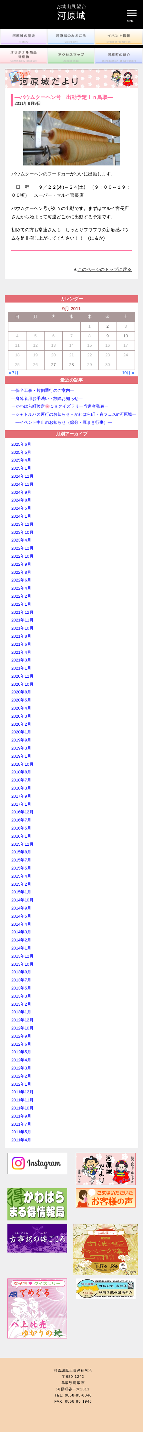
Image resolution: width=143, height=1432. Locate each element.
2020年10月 (22, 684)
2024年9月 (21, 492)
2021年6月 (21, 644)
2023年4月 (21, 540)
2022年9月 (21, 564)
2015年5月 (21, 868)
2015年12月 (22, 844)
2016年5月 (21, 828)
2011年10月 (22, 1108)
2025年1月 (21, 468)
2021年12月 (22, 612)
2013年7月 (21, 980)
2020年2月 (21, 724)
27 (53, 364)
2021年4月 (21, 652)
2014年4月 (21, 924)
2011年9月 (21, 1116)
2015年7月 (21, 860)
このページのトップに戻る (104, 269)
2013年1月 (21, 1011)
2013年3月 (21, 996)
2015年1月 (21, 892)
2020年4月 (21, 708)
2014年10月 (22, 900)
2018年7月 (21, 780)
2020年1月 (21, 732)
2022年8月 (21, 572)
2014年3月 (21, 932)
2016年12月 (22, 812)
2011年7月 (21, 1124)
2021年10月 (22, 628)
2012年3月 (21, 1068)
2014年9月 (21, 908)
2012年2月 (21, 1076)
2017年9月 (21, 796)
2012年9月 (21, 1036)
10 (125, 335)
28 (71, 364)
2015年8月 (21, 852)
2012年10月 (22, 1028)
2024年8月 (21, 500)
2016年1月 (21, 836)
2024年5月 (21, 508)
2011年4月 (21, 1140)
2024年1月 (21, 516)
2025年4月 (21, 460)
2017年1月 (21, 804)
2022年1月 (21, 604)
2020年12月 (22, 676)
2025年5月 (21, 452)
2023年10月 (22, 532)
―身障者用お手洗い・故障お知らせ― (47, 398)
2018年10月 (22, 764)
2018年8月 (21, 772)
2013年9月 (21, 972)
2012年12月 (22, 1020)
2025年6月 (21, 444)
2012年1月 (21, 1084)
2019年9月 (21, 740)
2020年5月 (21, 700)
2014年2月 (21, 940)
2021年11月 (22, 620)
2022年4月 (21, 588)
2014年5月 (21, 916)
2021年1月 (21, 668)
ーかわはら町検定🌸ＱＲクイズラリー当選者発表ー (59, 406)
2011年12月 (22, 1091)
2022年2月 (21, 596)
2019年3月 (21, 748)
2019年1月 (21, 756)
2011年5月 (21, 1131)
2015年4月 (21, 876)
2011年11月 (22, 1100)
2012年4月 (21, 1060)
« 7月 (14, 372)
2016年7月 (21, 820)
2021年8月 (21, 636)
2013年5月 (21, 988)
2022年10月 (22, 556)
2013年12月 (22, 956)
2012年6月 (21, 1044)
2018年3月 (21, 788)
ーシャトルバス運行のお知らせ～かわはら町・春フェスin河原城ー (73, 414)
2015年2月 (21, 884)
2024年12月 (22, 476)
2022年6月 (21, 580)
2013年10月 (22, 964)
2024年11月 (22, 484)
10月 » (128, 372)
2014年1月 (21, 948)
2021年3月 (21, 660)
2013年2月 (21, 1004)
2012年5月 (21, 1051)
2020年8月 (21, 692)
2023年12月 (22, 524)
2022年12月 (22, 548)
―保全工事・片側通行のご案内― (42, 390)
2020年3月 (21, 716)
